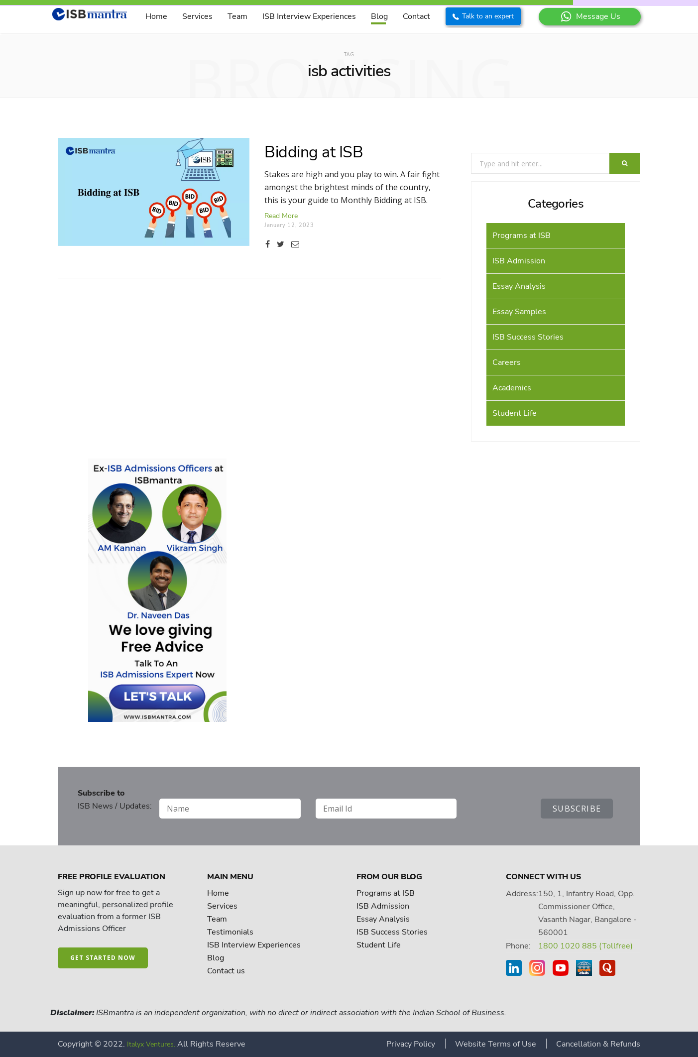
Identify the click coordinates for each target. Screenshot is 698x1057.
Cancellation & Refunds (598, 1044)
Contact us (226, 970)
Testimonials (230, 932)
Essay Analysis (519, 286)
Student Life (514, 413)
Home (156, 16)
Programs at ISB (521, 235)
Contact (416, 16)
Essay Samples (519, 311)
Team (237, 16)
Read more (281, 216)
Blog (379, 16)
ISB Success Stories (528, 337)
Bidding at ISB (313, 152)
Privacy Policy (410, 1044)
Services (197, 16)
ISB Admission (518, 260)
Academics (511, 387)
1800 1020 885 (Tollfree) (585, 945)
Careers (506, 362)
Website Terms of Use (495, 1044)
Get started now (102, 957)
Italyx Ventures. (151, 1044)
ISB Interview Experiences (309, 16)
